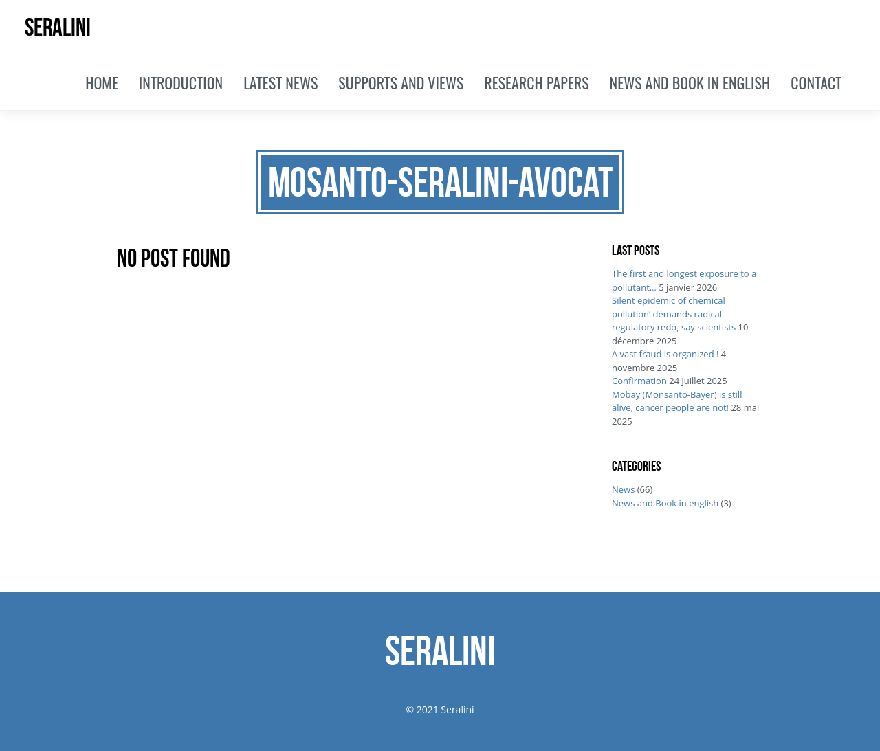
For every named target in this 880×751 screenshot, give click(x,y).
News (623, 489)
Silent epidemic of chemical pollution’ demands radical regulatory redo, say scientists (674, 313)
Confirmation (639, 380)
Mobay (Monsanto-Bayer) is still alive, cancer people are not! (677, 401)
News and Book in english (665, 503)
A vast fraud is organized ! (665, 354)
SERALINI (58, 27)
